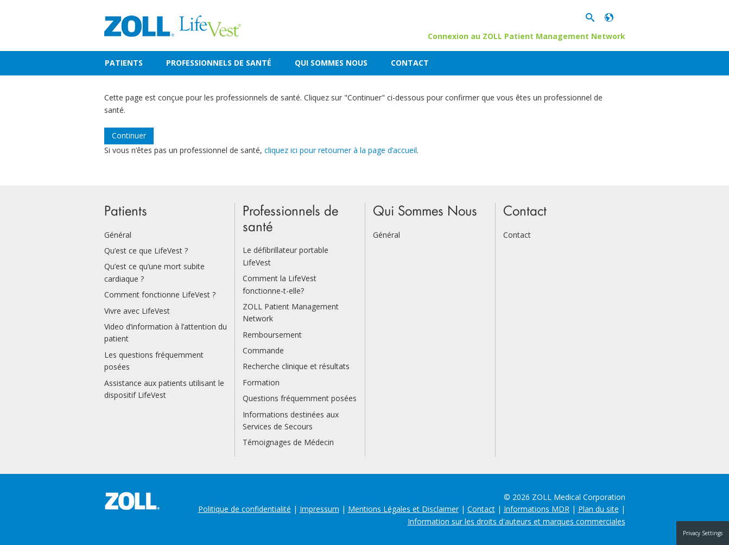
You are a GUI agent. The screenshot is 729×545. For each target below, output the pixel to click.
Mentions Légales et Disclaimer (403, 509)
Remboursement (272, 334)
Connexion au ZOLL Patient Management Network (526, 36)
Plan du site (598, 509)
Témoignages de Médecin (288, 442)
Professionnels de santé (218, 63)
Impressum (319, 509)
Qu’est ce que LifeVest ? (146, 250)
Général (117, 235)
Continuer (129, 135)
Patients (124, 63)
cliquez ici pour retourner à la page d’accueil (340, 150)
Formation (261, 382)
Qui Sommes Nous (331, 63)
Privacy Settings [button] (702, 533)
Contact (410, 63)
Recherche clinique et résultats (296, 366)
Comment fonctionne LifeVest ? (159, 294)
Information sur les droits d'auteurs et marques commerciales (516, 521)
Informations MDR (536, 509)
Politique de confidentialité (244, 509)
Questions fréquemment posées (300, 398)
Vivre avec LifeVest (137, 311)
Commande (263, 350)
